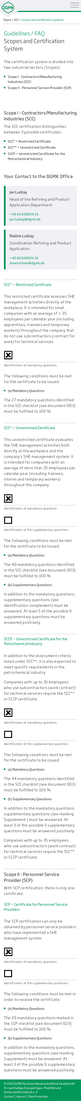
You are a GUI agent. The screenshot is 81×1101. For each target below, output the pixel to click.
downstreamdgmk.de (27, 263)
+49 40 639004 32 (24, 258)
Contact (9, 1096)
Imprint (20, 1096)
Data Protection (38, 1096)
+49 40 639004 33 (24, 214)
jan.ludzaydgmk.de (25, 219)
